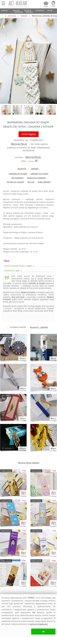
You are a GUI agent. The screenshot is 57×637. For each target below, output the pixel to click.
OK (43, 631)
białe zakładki (44, 182)
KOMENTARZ (13, 271)
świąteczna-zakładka (36, 178)
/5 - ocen (27, 161)
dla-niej (31, 182)
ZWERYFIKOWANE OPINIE (19, 266)
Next (52, 58)
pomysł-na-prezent (15, 182)
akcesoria (21, 168)
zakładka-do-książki (18, 174)
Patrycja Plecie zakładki (28, 463)
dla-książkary (18, 178)
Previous (5, 58)
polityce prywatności (38, 624)
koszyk (46, 6)
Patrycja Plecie (19, 144)
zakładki (34, 168)
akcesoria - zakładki (39, 327)
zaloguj (53, 6)
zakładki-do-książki (39, 174)
